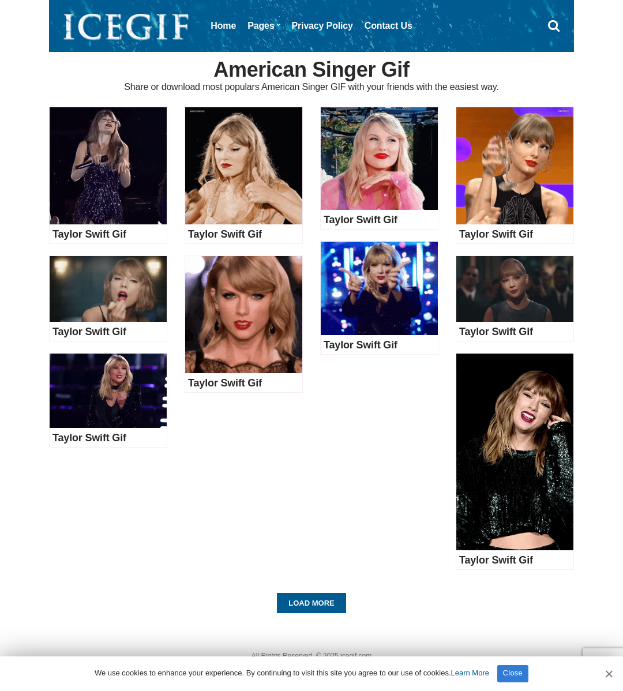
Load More (311, 603)
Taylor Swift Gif (89, 234)
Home (223, 26)
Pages (260, 26)
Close (513, 673)
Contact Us (388, 26)
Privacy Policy (322, 26)
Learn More (470, 673)
